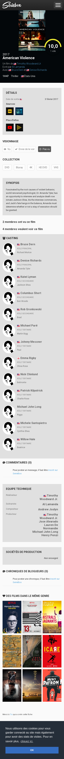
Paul (19, 350)
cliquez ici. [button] (27, 741)
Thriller (14, 76)
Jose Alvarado (48, 521)
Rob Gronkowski (30, 309)
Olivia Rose (22, 366)
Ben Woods (22, 301)
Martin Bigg (22, 333)
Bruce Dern (17, 70)
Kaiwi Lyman (28, 276)
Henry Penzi (49, 535)
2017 (6, 54)
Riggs (20, 415)
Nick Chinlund (29, 374)
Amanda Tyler (23, 268)
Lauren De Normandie (50, 526)
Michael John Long (29, 406)
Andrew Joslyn (48, 509)
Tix (11, 714)
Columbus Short (30, 293)
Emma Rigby (28, 358)
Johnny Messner (31, 341)
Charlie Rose (23, 398)
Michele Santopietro (33, 423)
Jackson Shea (24, 285)
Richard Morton (24, 252)
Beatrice (21, 447)
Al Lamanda (18, 67)
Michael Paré (29, 325)
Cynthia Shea (23, 431)
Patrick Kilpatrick (31, 390)
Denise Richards (38, 70)
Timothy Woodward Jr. (29, 63)
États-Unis (28, 76)
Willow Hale (27, 439)
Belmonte (21, 382)
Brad (19, 317)
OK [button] (32, 750)
